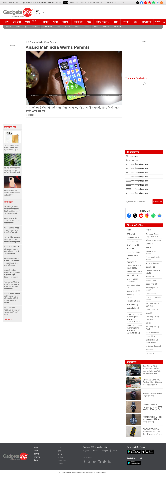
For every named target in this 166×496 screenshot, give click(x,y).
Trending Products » (136, 78)
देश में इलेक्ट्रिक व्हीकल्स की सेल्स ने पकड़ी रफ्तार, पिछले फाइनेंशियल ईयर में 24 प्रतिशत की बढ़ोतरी (11, 210)
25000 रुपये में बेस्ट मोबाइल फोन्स (137, 181)
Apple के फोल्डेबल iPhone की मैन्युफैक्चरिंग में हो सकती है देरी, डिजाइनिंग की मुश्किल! (12, 273)
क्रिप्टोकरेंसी (146, 22)
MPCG (103, 3)
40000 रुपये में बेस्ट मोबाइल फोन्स (137, 193)
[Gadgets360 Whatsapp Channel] (153, 215)
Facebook (84, 461)
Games (71, 3)
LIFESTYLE (51, 3)
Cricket (36, 3)
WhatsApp (104, 461)
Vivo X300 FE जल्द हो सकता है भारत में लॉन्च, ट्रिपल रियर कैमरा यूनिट (11, 230)
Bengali (105, 451)
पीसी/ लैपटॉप (47, 27)
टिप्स (58, 27)
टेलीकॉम (67, 27)
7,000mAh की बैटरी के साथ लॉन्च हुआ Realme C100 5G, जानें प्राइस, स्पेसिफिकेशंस (11, 285)
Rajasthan (94, 3)
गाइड (89, 22)
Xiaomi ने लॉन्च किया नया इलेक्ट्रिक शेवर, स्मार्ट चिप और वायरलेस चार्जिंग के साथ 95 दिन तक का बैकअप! (12, 298)
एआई (31, 21)
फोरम (116, 22)
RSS (36, 447)
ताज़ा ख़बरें (8, 202)
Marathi (110, 3)
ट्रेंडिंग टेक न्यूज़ (10, 127)
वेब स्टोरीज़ (117, 27)
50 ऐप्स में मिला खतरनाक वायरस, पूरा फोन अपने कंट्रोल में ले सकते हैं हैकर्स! (12, 239)
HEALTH (59, 3)
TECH (66, 3)
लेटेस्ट (129, 230)
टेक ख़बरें (17, 22)
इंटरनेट (87, 27)
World (11, 3)
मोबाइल (8, 27)
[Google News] (159, 215)
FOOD (43, 3)
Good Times (119, 3)
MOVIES (29, 3)
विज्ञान (77, 27)
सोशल (96, 27)
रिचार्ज (125, 22)
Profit (18, 3)
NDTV (5, 3)
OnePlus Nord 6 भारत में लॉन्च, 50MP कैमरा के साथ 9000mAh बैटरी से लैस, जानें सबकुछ (11, 262)
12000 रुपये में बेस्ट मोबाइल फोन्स (137, 168)
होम (6, 22)
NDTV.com (62, 460)
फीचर (55, 22)
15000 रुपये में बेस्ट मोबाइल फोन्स (137, 173)
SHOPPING (80, 3)
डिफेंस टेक (78, 22)
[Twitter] (135, 215)
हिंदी (24, 3)
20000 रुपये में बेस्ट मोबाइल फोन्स (137, 177)
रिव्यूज (46, 22)
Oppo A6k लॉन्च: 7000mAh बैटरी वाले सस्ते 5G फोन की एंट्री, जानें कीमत (12, 311)
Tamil (114, 451)
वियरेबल (106, 27)
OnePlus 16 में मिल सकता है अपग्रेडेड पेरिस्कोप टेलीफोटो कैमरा (12, 220)
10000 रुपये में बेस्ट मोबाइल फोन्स (137, 164)
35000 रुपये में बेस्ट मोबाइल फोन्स (137, 189)
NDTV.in (61, 463)
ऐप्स (26, 27)
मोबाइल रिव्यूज (131, 362)
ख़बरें (36, 451)
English (86, 451)
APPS (87, 3)
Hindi (95, 451)
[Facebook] (129, 215)
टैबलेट (18, 27)
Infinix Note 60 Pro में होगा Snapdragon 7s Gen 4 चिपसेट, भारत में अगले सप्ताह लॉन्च (11, 250)
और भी (8, 320)
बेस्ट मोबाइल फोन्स (132, 160)
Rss (109, 461)
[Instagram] (147, 215)
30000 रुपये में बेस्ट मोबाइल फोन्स (137, 185)
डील (135, 22)
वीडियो (65, 22)
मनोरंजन (35, 27)
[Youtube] (141, 215)
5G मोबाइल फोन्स (132, 156)
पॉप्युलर (148, 230)
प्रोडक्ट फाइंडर (101, 22)
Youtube (94, 461)
